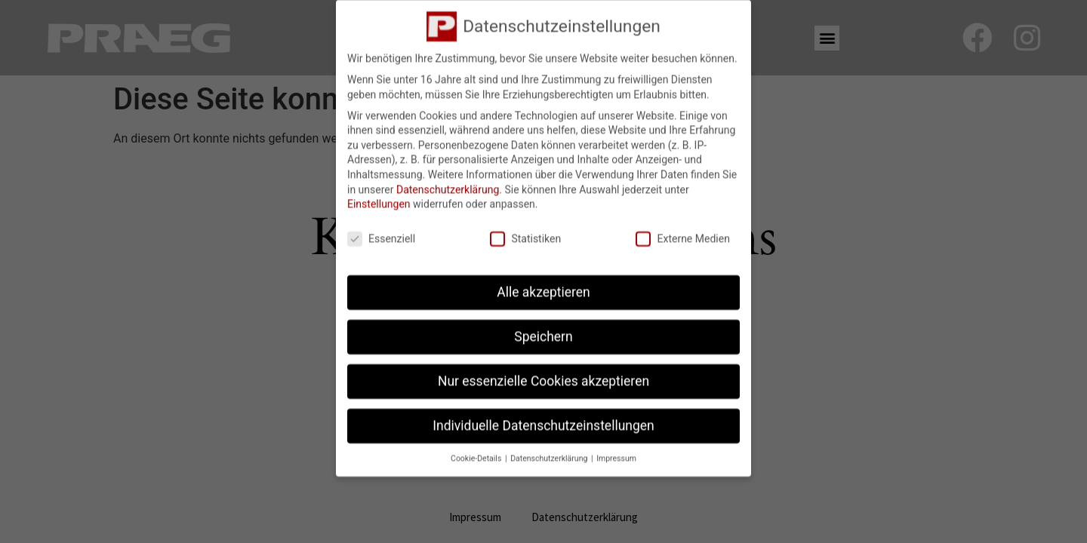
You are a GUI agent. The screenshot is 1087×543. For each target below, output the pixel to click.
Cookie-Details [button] (477, 451)
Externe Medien (682, 232)
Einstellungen (379, 198)
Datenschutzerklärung (447, 182)
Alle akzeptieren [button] (543, 285)
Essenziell (381, 232)
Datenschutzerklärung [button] (550, 451)
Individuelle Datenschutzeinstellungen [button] (543, 419)
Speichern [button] (543, 330)
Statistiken (525, 232)
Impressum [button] (616, 451)
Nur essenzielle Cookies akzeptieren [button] (543, 374)
